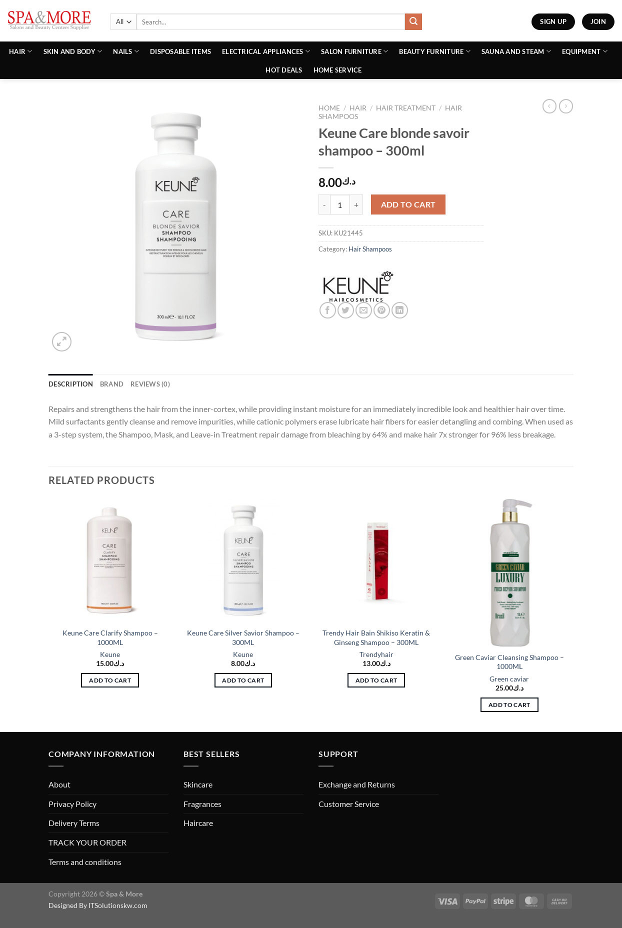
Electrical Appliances (266, 51)
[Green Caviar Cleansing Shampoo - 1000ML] (510, 572)
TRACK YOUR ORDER (87, 842)
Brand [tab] (112, 384)
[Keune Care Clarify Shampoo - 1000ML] (110, 560)
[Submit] (413, 22)
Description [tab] (70, 384)
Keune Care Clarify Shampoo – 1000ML (110, 637)
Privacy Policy (72, 803)
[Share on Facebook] (328, 310)
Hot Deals (284, 70)
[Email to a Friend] (364, 310)
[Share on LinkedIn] (400, 310)
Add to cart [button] (110, 680)
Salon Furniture (354, 51)
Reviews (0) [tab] (150, 384)
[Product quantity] (340, 204)
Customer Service (348, 803)
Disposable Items (180, 52)
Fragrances (203, 803)
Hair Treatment (406, 108)
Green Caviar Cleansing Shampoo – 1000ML (509, 662)
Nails (126, 51)
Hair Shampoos (370, 249)
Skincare (198, 784)
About (59, 784)
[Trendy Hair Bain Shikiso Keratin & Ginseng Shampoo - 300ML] (376, 560)
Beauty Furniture (434, 51)
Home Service (338, 70)
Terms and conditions (85, 861)
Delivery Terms (74, 823)
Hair (20, 51)
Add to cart (408, 204)
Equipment (585, 51)
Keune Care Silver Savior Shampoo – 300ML (243, 637)
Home (329, 108)
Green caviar (509, 678)
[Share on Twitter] (346, 310)
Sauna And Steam (516, 51)
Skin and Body (73, 51)
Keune (110, 654)
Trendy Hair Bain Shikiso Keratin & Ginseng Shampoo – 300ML (376, 637)
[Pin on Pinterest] (382, 310)
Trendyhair (377, 654)
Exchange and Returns (356, 784)
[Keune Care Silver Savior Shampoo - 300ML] (243, 560)
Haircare (198, 823)
